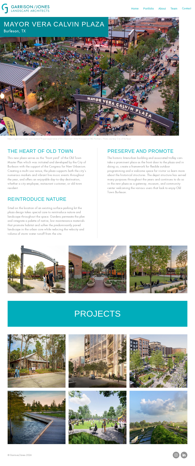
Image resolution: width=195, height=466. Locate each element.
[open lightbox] (37, 269)
